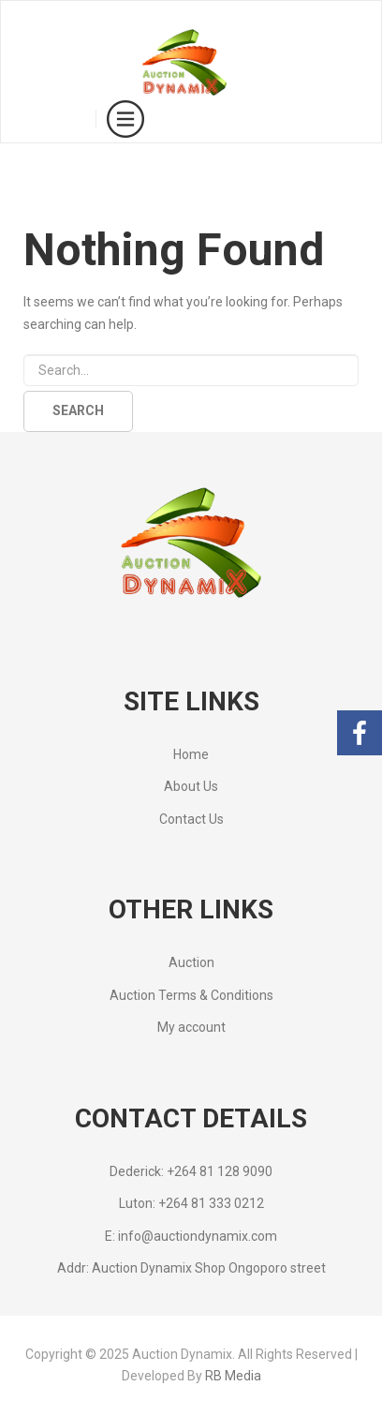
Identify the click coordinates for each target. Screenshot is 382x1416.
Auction (191, 962)
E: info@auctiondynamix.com (191, 1236)
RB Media (233, 1375)
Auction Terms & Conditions (191, 995)
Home (191, 754)
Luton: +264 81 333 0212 (191, 1203)
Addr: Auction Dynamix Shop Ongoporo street (191, 1267)
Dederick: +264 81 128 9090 (191, 1171)
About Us (191, 786)
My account (191, 1027)
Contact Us (191, 819)
